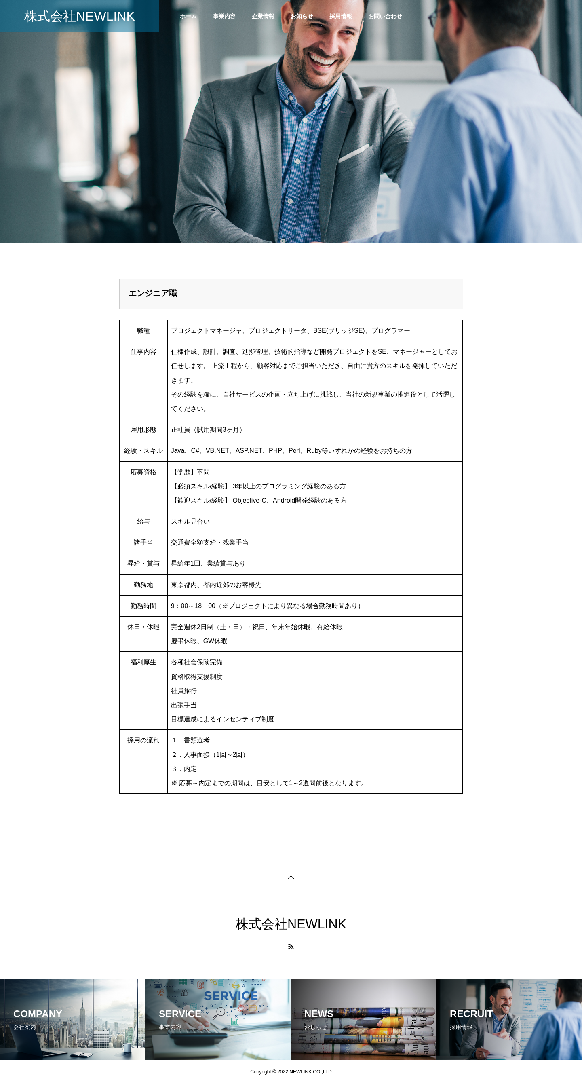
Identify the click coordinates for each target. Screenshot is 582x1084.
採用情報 (340, 16)
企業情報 (263, 16)
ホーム (188, 16)
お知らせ (302, 16)
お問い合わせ (385, 16)
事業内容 (224, 16)
